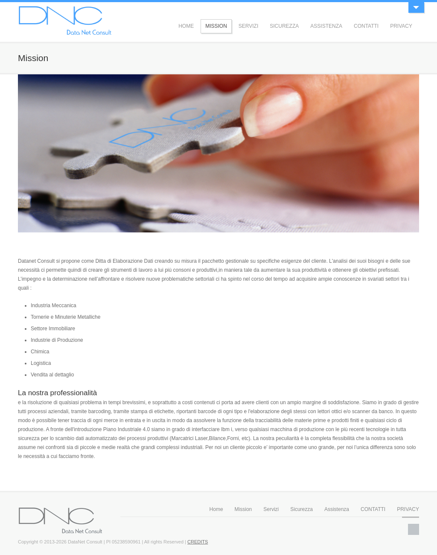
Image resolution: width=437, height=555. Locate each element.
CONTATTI (366, 26)
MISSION (216, 26)
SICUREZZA (284, 26)
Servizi (271, 509)
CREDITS (197, 541)
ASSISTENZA (326, 26)
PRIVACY (401, 26)
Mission (243, 509)
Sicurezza (301, 509)
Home (216, 509)
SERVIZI (248, 26)
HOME (186, 26)
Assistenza (336, 509)
